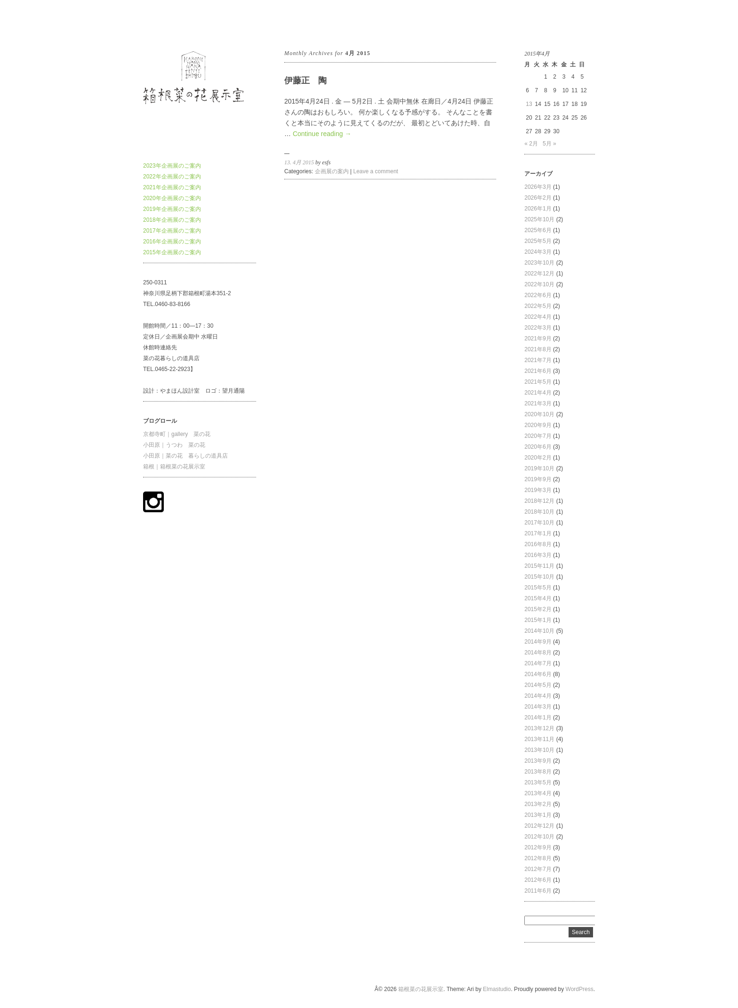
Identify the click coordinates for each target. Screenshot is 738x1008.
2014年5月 (537, 685)
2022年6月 (537, 295)
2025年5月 (537, 241)
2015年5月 (537, 587)
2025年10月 (539, 219)
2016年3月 (537, 555)
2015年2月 (537, 609)
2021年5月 (537, 382)
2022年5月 (537, 306)
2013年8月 (537, 771)
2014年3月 (537, 706)
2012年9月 (537, 847)
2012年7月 (537, 869)
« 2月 (531, 143)
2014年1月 (537, 717)
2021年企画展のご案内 (172, 187)
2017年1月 (537, 533)
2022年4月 (537, 317)
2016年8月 (537, 544)
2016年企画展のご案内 (172, 241)
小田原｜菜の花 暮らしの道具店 (185, 455)
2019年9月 (537, 479)
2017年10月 (539, 522)
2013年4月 (537, 793)
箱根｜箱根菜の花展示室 (174, 466)
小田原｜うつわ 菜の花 (174, 445)
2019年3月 (537, 490)
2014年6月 (537, 674)
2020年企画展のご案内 (172, 198)
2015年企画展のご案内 (172, 252)
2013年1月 (537, 815)
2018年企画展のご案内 (172, 220)
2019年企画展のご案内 (172, 209)
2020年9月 (537, 425)
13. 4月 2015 (299, 162)
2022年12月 (539, 273)
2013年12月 (539, 728)
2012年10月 (539, 836)
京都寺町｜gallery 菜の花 (176, 434)
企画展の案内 (332, 171)
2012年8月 (537, 858)
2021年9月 (537, 338)
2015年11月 (539, 566)
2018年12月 (539, 501)
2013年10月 (539, 750)
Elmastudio (497, 989)
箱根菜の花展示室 (165, 23)
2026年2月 (537, 197)
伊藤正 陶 (305, 80)
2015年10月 (539, 576)
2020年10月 (539, 414)
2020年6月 (537, 447)
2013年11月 (539, 739)
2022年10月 (539, 284)
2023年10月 (539, 262)
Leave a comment (375, 171)
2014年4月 (537, 696)
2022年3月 (537, 327)
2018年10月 (539, 511)
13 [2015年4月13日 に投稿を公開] (529, 104)
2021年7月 (537, 360)
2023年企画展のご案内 (172, 165)
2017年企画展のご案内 (172, 230)
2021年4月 (537, 392)
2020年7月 (537, 436)
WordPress (580, 989)
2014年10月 (539, 631)
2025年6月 (537, 230)
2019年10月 (539, 468)
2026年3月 (537, 187)
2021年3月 (537, 403)
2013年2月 (537, 804)
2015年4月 (537, 598)
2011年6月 (537, 890)
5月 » (549, 143)
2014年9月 (537, 641)
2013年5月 (537, 782)
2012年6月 (537, 880)
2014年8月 (537, 652)
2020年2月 (537, 457)
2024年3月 (537, 252)
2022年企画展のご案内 (172, 176)
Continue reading (322, 133)
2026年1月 (537, 208)
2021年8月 (537, 349)
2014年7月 (537, 663)
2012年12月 (539, 826)
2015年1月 (537, 620)
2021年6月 (537, 371)
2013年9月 (537, 761)
